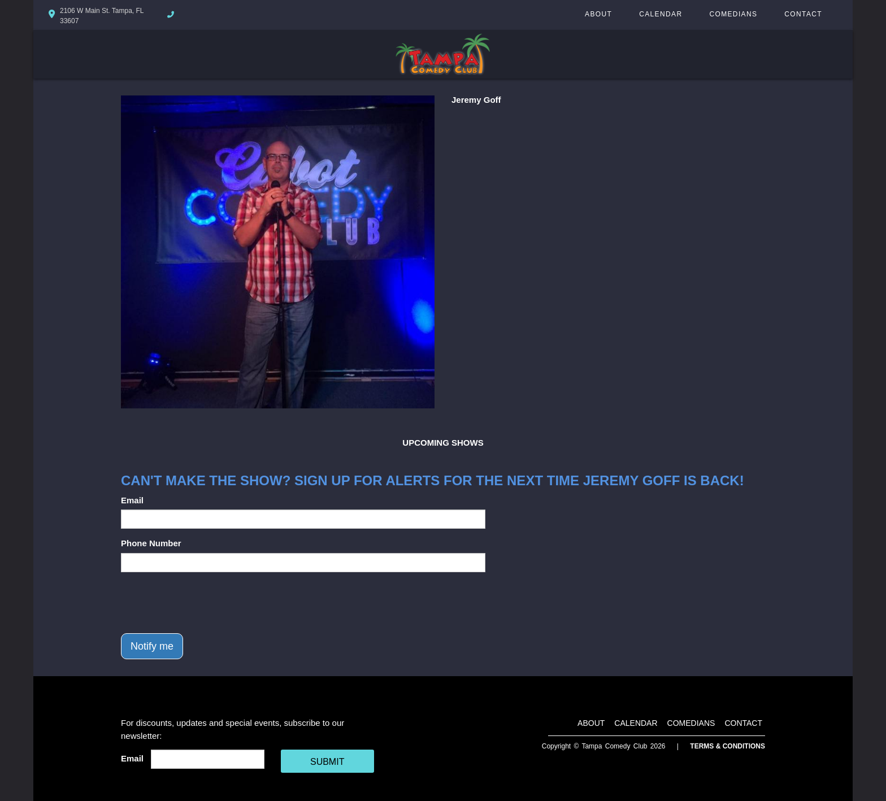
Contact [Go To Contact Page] (803, 14)
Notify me (152, 646)
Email (132, 500)
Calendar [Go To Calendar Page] (660, 14)
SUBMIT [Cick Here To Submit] (327, 762)
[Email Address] (207, 759)
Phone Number (151, 543)
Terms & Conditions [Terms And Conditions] (727, 746)
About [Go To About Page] (598, 14)
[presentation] (207, 603)
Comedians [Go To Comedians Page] (733, 14)
